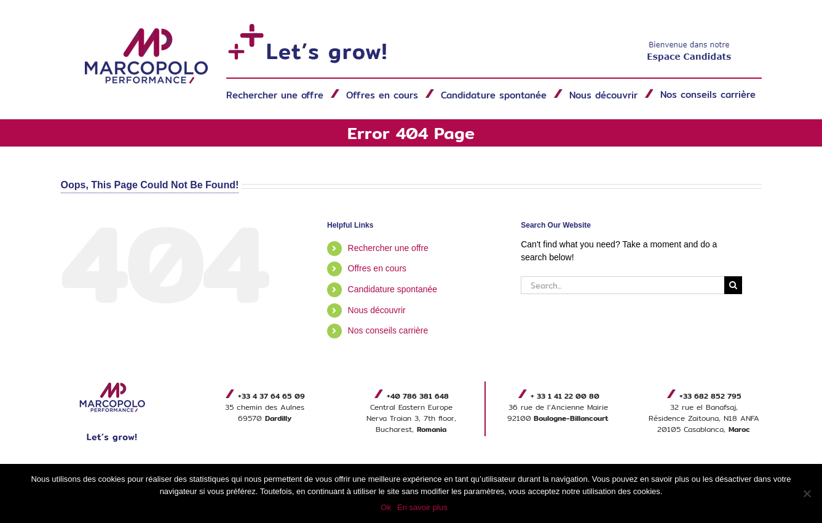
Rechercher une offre (388, 248)
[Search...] (622, 285)
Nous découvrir (377, 310)
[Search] (733, 285)
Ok (386, 507)
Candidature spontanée (393, 289)
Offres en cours (377, 268)
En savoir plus (422, 507)
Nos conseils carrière (388, 330)
